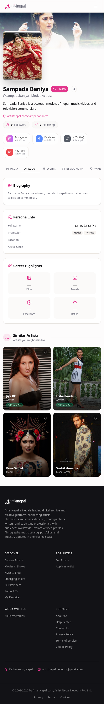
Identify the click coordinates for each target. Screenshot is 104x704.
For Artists (62, 560)
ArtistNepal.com (43, 690)
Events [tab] (49, 168)
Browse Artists (14, 560)
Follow (59, 89)
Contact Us (63, 628)
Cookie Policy (64, 647)
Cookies (65, 697)
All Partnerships (15, 616)
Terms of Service (66, 640)
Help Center (63, 622)
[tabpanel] (52, 251)
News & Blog (13, 572)
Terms (51, 697)
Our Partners (13, 585)
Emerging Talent (15, 579)
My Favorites (13, 597)
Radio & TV (11, 591)
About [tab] (30, 168)
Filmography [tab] (73, 168)
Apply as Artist (65, 566)
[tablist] (52, 169)
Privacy (38, 697)
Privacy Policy (64, 634)
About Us (61, 616)
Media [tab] (12, 168)
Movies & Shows (15, 566)
